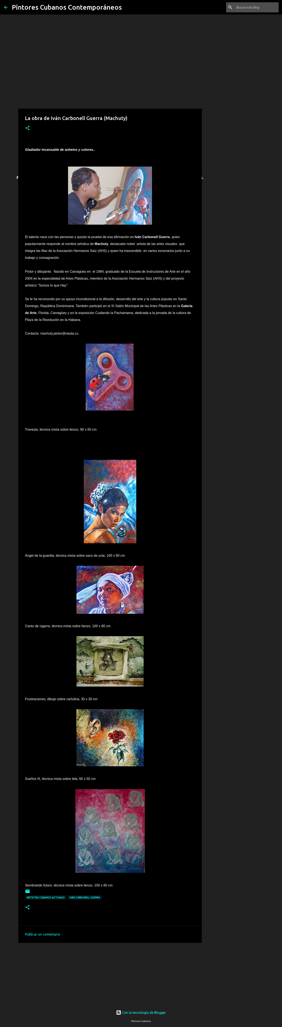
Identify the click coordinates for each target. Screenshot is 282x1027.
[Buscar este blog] (257, 7)
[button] (27, 128)
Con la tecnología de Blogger (141, 1012)
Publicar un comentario (42, 934)
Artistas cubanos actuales (46, 897)
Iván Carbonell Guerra (85, 897)
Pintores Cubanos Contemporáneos (67, 7)
